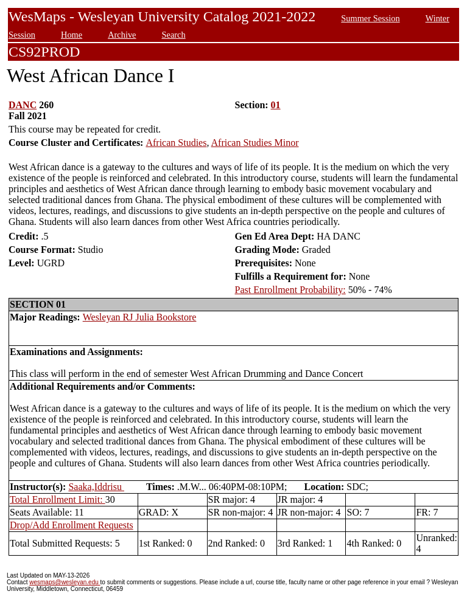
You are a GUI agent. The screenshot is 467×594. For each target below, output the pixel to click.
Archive (122, 35)
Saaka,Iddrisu (96, 487)
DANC (23, 105)
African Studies (176, 142)
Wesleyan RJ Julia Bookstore (140, 317)
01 (276, 105)
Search (174, 35)
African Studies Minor (255, 142)
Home (71, 35)
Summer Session (370, 18)
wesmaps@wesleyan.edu (64, 582)
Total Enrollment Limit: (57, 499)
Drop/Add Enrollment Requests (71, 525)
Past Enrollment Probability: (290, 290)
